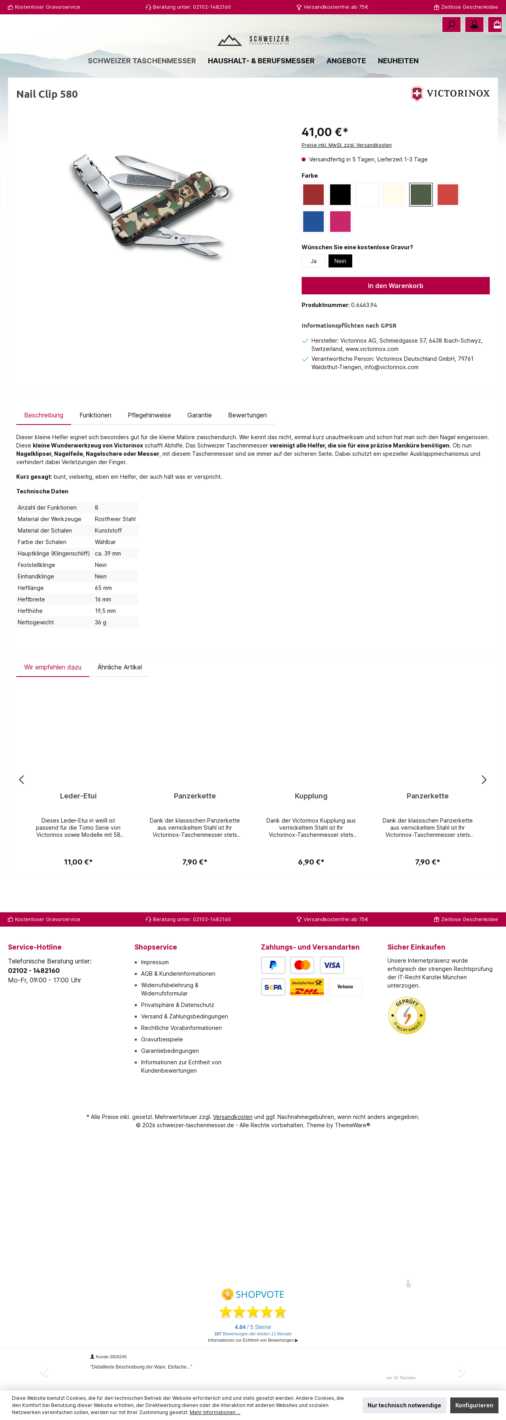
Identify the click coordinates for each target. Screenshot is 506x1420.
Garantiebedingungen (170, 1050)
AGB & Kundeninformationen (178, 973)
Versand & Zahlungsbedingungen (184, 1016)
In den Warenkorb (395, 315)
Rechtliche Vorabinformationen (181, 1027)
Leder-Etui (78, 825)
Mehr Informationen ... (215, 1412)
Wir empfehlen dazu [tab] (52, 696)
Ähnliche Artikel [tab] (120, 696)
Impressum (155, 962)
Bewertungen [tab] (247, 444)
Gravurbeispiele (162, 1039)
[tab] (43, 444)
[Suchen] (451, 24)
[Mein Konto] (474, 24)
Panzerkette (195, 825)
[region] (151, 238)
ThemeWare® (352, 1125)
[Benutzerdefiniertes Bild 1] (407, 1015)
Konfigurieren (474, 1405)
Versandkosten (233, 1116)
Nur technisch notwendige (404, 1405)
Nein (340, 290)
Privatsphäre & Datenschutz (177, 1004)
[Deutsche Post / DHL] (307, 987)
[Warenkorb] (495, 24)
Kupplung (311, 825)
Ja (314, 290)
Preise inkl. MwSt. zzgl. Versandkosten (347, 174)
